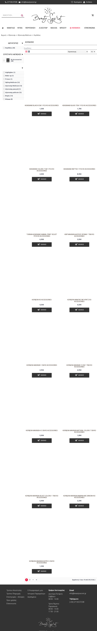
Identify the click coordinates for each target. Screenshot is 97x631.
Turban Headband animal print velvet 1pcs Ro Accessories (42, 235)
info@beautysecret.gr (77, 591)
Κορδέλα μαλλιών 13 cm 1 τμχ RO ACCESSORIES (79, 366)
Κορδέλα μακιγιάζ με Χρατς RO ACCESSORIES (79, 300)
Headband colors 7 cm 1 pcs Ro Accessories (41, 170)
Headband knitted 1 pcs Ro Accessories (79, 169)
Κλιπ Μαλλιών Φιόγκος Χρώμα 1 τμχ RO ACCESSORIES (79, 235)
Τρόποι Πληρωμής (14, 594)
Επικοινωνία (11, 603)
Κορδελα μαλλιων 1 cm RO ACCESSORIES (42, 365)
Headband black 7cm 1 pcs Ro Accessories (79, 105)
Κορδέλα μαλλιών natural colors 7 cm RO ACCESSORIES (79, 431)
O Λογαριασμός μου (35, 590)
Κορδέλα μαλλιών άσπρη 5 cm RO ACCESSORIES (41, 562)
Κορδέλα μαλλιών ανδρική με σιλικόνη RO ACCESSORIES (79, 496)
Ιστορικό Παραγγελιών (36, 594)
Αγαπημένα (32, 597)
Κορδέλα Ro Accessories (42, 300)
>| (36, 580)
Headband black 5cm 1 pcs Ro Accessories (42, 105)
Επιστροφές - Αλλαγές (15, 597)
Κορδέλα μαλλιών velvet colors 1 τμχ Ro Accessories (41, 496)
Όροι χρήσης (11, 600)
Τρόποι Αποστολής (14, 590)
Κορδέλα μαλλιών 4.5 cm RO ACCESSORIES (42, 430)
